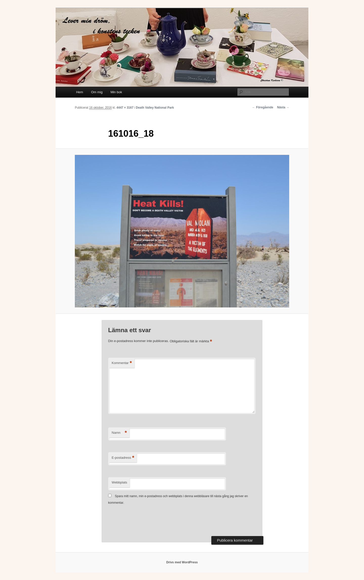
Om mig (97, 92)
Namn (119, 433)
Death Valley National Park (155, 107)
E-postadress (123, 458)
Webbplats (119, 482)
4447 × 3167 (125, 107)
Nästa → (283, 107)
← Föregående (262, 107)
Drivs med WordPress (182, 562)
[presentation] (146, 521)
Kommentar (122, 363)
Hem (79, 92)
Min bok (116, 92)
